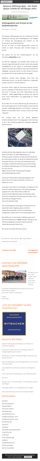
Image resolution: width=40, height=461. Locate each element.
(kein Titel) (5, 377)
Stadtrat (5, 435)
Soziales (5, 427)
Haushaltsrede (8, 409)
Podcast (5, 424)
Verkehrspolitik (13, 241)
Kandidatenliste (8, 414)
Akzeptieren (28, 457)
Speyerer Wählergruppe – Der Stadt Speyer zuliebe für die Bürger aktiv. (20, 7)
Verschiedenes (7, 445)
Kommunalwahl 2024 (10, 419)
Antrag (23, 238)
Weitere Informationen (17, 456)
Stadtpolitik (28, 238)
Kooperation (7, 422)
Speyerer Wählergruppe (11, 430)
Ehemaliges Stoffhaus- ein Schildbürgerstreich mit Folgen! (17, 387)
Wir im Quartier (8, 448)
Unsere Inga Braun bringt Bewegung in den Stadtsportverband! (19, 374)
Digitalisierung (8, 404)
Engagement (7, 406)
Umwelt (5, 440)
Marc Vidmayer (5, 29)
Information (7, 411)
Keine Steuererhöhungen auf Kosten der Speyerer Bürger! (17, 391)
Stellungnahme (5, 241)
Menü (37, 1)
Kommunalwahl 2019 (10, 417)
